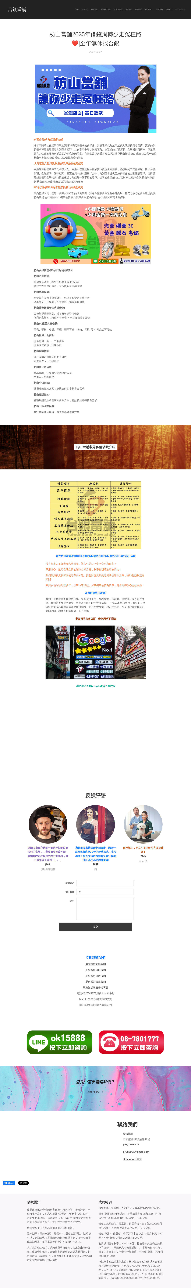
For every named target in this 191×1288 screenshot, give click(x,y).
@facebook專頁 (132, 1159)
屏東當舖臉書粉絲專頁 (95, 987)
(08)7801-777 (131, 1144)
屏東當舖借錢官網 (95, 970)
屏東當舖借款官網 (95, 975)
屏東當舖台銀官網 (95, 981)
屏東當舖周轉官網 (95, 964)
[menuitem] (153, 9)
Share (9, 1183)
